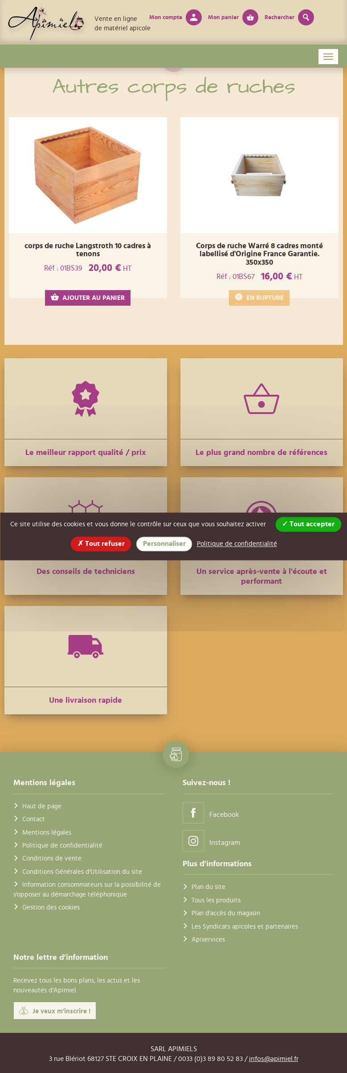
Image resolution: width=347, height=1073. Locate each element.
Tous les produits (216, 900)
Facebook (211, 812)
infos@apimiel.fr (273, 1058)
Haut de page (41, 806)
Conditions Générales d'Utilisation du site (82, 871)
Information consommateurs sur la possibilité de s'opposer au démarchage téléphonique (87, 889)
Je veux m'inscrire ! (54, 1010)
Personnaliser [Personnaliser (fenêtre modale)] (164, 543)
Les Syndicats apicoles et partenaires (245, 926)
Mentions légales (46, 832)
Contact (33, 819)
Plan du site (208, 887)
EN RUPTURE (259, 297)
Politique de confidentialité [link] (237, 544)
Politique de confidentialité (62, 845)
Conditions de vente (52, 858)
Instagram (211, 840)
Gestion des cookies (51, 907)
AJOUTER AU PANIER (88, 297)
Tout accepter (308, 524)
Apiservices (208, 939)
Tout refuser (101, 543)
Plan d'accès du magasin (226, 913)
